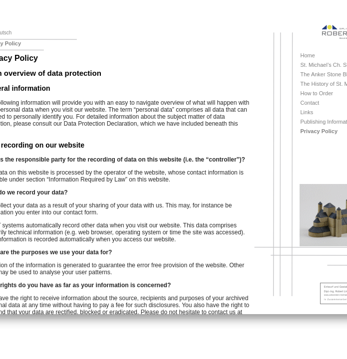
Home (308, 55)
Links (307, 112)
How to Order (317, 93)
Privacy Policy (319, 131)
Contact (310, 103)
